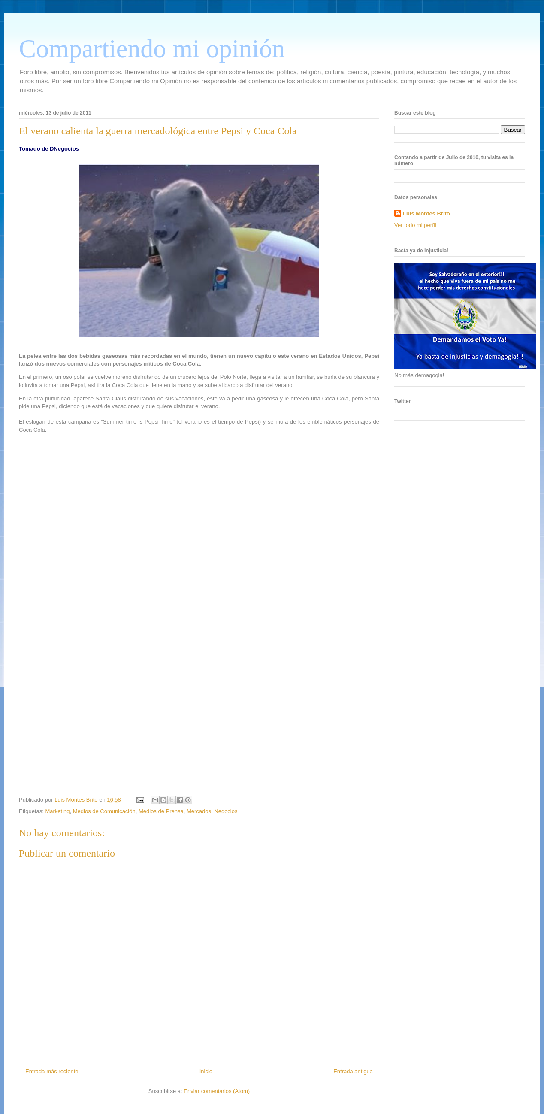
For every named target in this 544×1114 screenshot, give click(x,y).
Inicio (205, 1071)
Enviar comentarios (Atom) (217, 1091)
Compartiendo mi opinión (152, 48)
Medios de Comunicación (104, 811)
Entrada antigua (353, 1071)
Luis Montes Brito (76, 799)
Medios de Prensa (161, 811)
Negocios (225, 811)
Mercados (199, 811)
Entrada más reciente (52, 1071)
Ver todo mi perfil (415, 225)
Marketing (57, 811)
